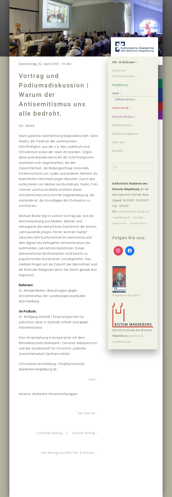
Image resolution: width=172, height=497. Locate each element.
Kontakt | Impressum (126, 222)
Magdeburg (121, 85)
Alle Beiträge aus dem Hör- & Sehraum (66, 452)
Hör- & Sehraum (124, 62)
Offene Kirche (126, 99)
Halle (92, 379)
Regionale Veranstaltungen (125, 73)
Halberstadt (121, 108)
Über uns (119, 142)
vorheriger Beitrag (46, 432)
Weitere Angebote (126, 133)
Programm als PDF (126, 285)
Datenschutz (120, 228)
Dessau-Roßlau (123, 116)
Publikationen (122, 125)
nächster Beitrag (82, 432)
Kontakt (118, 150)
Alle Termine (86, 413)
